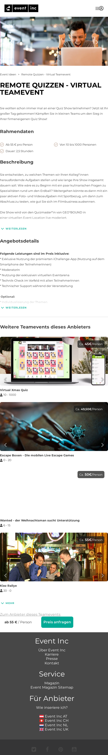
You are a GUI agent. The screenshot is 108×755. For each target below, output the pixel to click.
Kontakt (52, 663)
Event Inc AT (53, 716)
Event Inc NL (53, 725)
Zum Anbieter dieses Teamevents (30, 614)
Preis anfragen (57, 622)
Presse (52, 659)
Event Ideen (8, 74)
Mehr (7, 603)
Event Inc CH (54, 720)
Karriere (52, 654)
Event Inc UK (53, 729)
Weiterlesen (13, 228)
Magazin (51, 683)
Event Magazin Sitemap (51, 687)
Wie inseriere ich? (52, 707)
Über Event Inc (51, 650)
